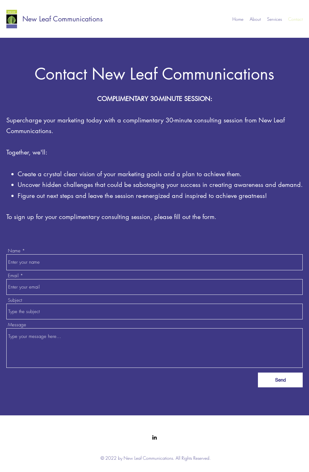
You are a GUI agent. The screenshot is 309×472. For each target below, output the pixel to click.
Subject (15, 300)
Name (14, 251)
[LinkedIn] (154, 437)
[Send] (280, 380)
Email (13, 275)
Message (17, 325)
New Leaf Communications (62, 18)
